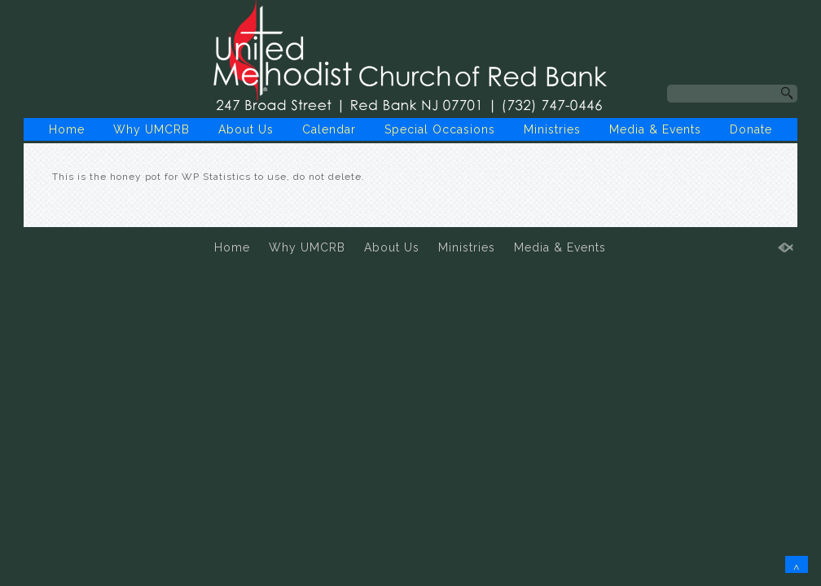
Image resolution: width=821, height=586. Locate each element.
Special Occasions (439, 129)
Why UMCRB (151, 129)
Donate (751, 129)
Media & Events (655, 129)
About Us (246, 129)
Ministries (552, 129)
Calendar (329, 129)
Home (67, 129)
